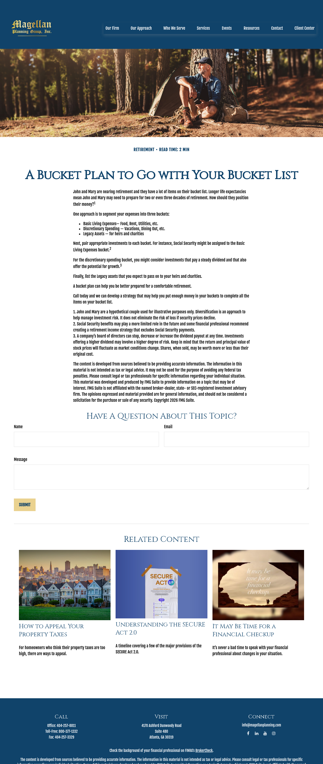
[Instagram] (274, 710)
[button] (112, 13)
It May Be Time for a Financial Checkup (244, 608)
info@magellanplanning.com (261, 702)
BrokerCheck (203, 728)
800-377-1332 (68, 709)
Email (168, 404)
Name (18, 404)
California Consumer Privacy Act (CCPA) (158, 762)
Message (20, 436)
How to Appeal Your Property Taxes (51, 608)
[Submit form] (25, 482)
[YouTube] (265, 710)
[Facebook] (248, 710)
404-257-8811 (66, 703)
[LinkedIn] (256, 710)
